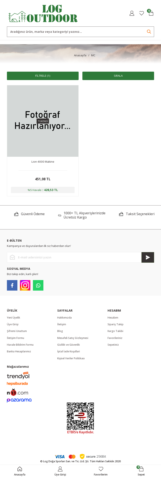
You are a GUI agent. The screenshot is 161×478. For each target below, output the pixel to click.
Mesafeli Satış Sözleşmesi (72, 338)
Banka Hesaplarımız (19, 351)
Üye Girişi (12, 324)
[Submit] (148, 257)
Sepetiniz (113, 344)
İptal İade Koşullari (68, 351)
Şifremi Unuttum (17, 331)
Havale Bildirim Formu (20, 344)
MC (93, 55)
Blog (60, 331)
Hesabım (113, 317)
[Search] (80, 31)
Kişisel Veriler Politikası (71, 358)
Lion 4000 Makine (42, 161)
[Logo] (43, 12)
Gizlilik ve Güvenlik (68, 344)
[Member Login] (132, 13)
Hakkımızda (64, 317)
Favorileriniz (115, 338)
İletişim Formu (15, 338)
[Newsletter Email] (80, 257)
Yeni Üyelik (13, 317)
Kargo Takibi (115, 331)
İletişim (61, 324)
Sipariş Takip (115, 324)
